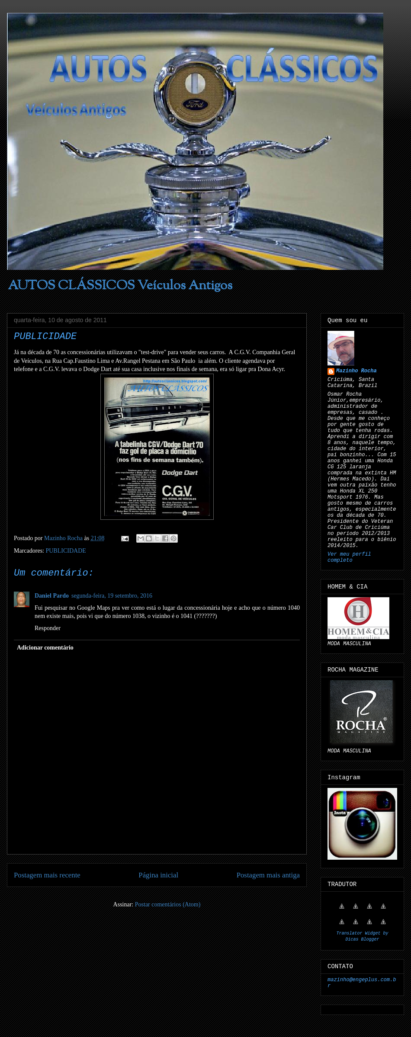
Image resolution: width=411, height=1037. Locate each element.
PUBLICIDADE (65, 550)
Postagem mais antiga (268, 875)
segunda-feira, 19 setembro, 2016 (111, 595)
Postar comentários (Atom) (168, 904)
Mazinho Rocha (356, 371)
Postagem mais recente (47, 875)
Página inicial (158, 875)
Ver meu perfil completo (349, 557)
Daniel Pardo (52, 595)
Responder (48, 628)
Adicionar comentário (45, 647)
